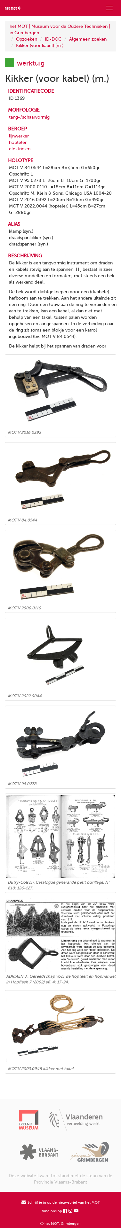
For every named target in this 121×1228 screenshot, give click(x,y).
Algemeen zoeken (88, 39)
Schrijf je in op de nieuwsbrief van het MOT (60, 1203)
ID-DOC (53, 39)
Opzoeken (26, 39)
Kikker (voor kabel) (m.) (39, 45)
